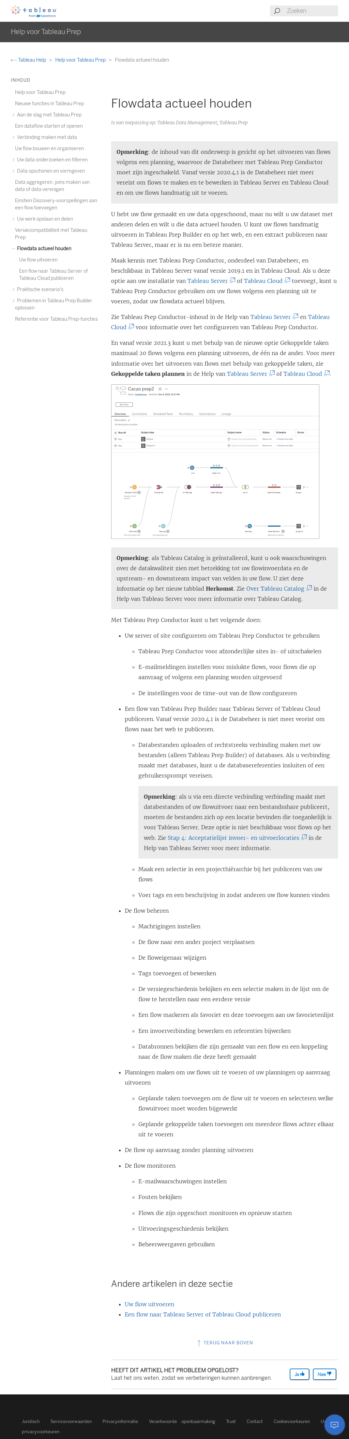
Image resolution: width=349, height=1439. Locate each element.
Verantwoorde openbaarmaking (182, 1421)
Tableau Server (209, 280)
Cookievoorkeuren (292, 1421)
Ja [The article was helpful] (299, 1374)
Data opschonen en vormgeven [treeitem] (50, 171)
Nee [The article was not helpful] (325, 1374)
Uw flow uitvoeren (149, 1304)
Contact (255, 1421)
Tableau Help (29, 60)
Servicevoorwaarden (71, 1421)
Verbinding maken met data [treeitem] (46, 137)
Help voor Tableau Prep (81, 60)
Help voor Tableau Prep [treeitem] (40, 92)
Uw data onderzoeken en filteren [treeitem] (51, 160)
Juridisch (31, 1421)
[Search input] (312, 11)
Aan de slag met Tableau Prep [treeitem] (48, 115)
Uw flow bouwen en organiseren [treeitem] (49, 148)
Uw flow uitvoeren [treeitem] (38, 260)
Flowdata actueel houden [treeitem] (43, 249)
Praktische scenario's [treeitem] (39, 289)
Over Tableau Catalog (277, 588)
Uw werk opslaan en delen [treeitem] (44, 219)
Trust (231, 1421)
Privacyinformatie (120, 1421)
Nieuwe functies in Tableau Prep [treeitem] (49, 104)
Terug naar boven (224, 1342)
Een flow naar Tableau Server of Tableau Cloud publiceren (203, 1314)
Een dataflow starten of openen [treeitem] (49, 126)
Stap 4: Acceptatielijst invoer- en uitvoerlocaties (235, 837)
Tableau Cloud (265, 280)
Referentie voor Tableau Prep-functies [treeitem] (56, 319)
